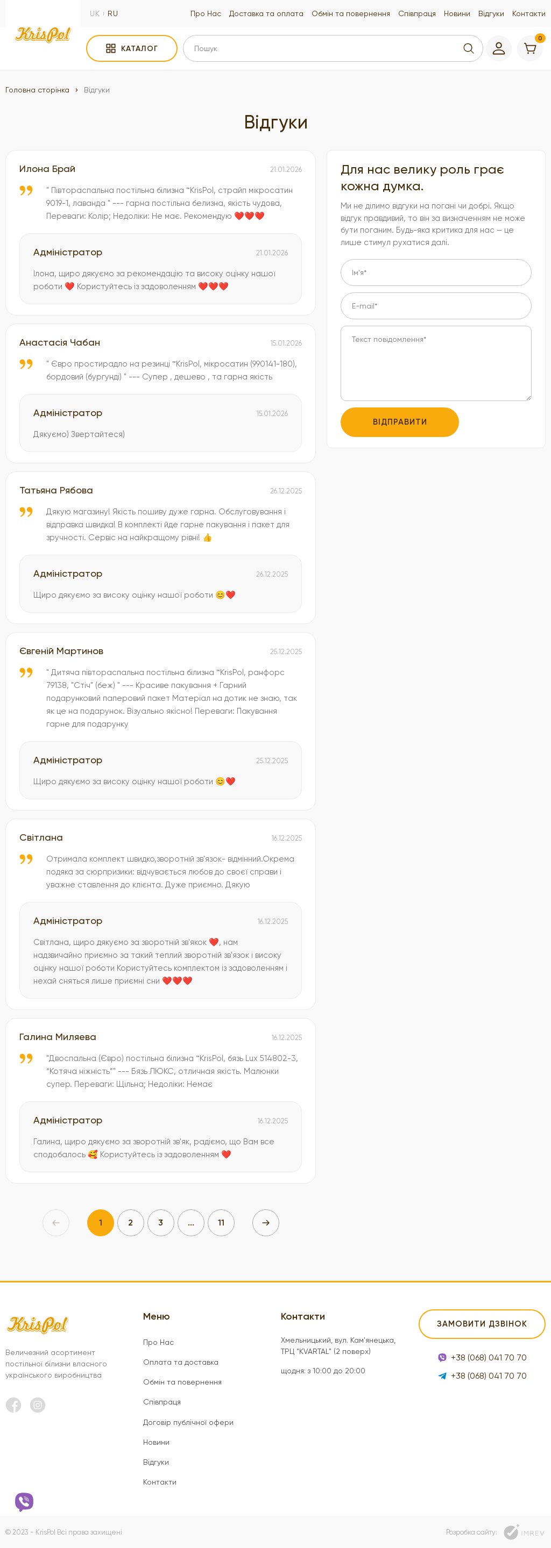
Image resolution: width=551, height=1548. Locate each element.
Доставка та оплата (266, 13)
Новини (457, 13)
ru (113, 13)
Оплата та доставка (180, 1362)
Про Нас (205, 13)
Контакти (529, 13)
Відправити (400, 422)
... (191, 1222)
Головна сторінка (37, 89)
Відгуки (491, 13)
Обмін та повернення (351, 13)
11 (221, 1222)
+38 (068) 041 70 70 (482, 1357)
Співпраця (417, 13)
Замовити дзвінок (482, 1324)
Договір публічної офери (188, 1422)
